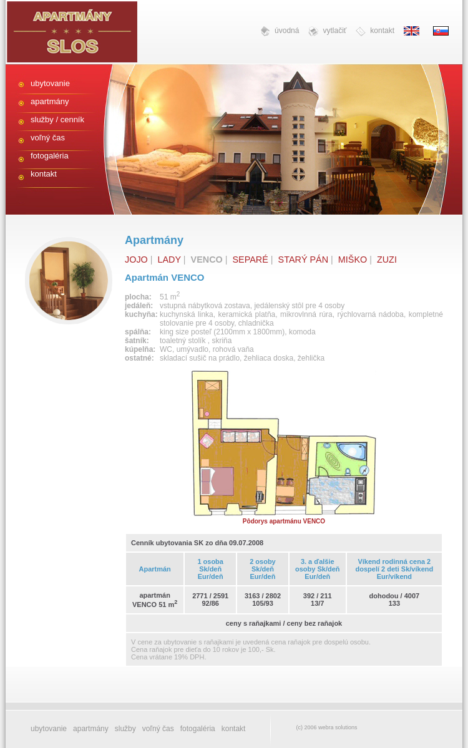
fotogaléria (50, 155)
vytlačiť (327, 31)
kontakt (375, 31)
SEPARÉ (250, 260)
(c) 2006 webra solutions (326, 727)
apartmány (50, 101)
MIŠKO (352, 260)
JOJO (136, 260)
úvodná (279, 31)
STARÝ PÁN (303, 260)
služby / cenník (57, 119)
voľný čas (48, 137)
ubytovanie (50, 83)
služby (125, 728)
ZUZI (387, 260)
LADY (169, 260)
